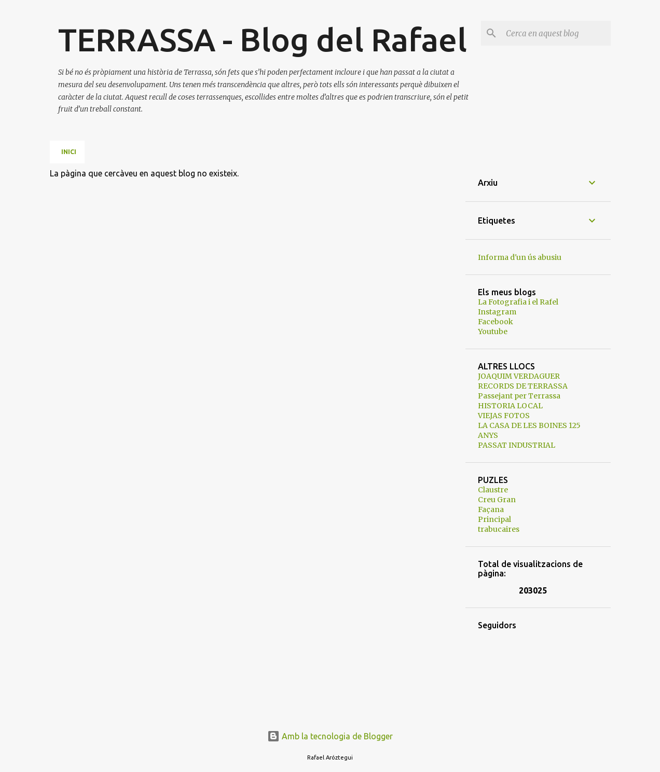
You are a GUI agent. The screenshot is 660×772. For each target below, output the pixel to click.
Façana (491, 509)
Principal (494, 519)
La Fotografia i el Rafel (518, 302)
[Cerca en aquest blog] (556, 33)
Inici (68, 151)
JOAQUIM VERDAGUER (519, 376)
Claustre (493, 489)
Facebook (495, 321)
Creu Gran (497, 499)
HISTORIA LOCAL (510, 405)
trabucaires (498, 529)
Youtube (492, 331)
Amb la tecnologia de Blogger (330, 736)
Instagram (497, 311)
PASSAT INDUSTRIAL (516, 445)
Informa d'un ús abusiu (519, 257)
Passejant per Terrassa (519, 396)
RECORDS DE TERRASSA (523, 386)
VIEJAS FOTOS (504, 415)
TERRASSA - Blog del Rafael (262, 39)
